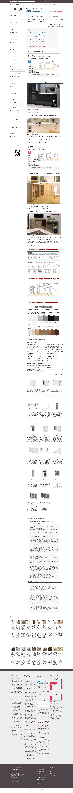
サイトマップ (12, 136)
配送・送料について (40, 771)
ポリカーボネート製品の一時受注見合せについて (37, 46)
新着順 (61, 374)
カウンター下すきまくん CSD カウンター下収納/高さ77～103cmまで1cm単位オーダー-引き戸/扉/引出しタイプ (44, 16)
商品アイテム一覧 (52, 24)
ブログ (48, 4)
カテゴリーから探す (16, 4)
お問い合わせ (53, 4)
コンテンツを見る (31, 4)
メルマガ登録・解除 (42, 4)
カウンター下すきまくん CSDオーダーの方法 (37, 36)
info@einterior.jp (18, 777)
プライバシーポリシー (41, 777)
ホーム (11, 4)
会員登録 (49, 1)
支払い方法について (40, 769)
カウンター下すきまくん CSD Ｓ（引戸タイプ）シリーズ (40, 34)
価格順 (58, 374)
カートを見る (52, 773)
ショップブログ (39, 781)
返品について (39, 773)
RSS (38, 783)
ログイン (54, 1)
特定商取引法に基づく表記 (41, 775)
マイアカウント (53, 767)
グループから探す (24, 4)
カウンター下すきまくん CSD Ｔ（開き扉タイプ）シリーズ (40, 32)
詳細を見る (28, 676)
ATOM (40, 783)
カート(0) (60, 1)
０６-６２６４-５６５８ (56, 718)
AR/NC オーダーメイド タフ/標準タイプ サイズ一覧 (17, 140)
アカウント (43, 1)
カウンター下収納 (32, 15)
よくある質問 (48, 26)
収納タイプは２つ (32, 30)
